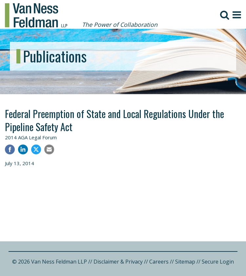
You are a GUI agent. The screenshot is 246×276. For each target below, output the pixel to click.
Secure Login (218, 261)
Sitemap (185, 261)
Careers (159, 261)
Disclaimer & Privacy (118, 261)
